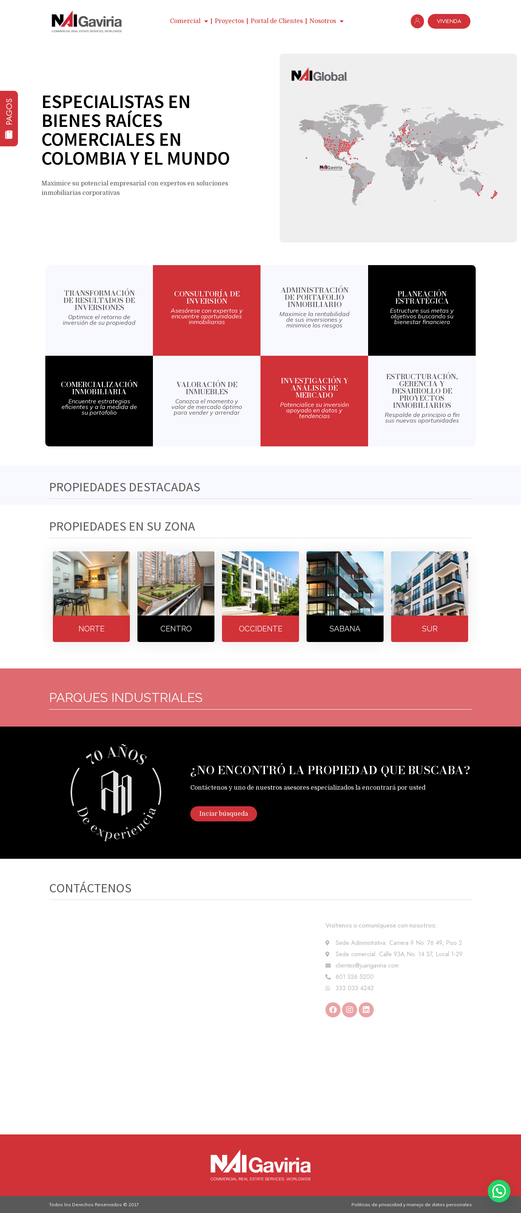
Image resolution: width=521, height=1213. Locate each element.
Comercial (189, 21)
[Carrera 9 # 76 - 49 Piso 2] (260, 1077)
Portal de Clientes (277, 21)
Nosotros (327, 21)
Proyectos (229, 21)
